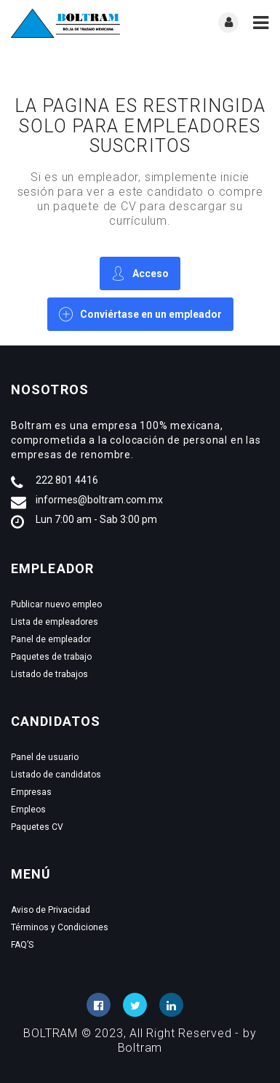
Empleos (28, 809)
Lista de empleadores (54, 622)
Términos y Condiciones (59, 927)
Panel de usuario (45, 757)
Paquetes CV (37, 827)
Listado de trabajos (49, 674)
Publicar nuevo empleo (56, 604)
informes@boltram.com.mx (99, 499)
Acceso (140, 273)
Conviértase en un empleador (140, 314)
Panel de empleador (51, 639)
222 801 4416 (67, 480)
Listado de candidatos (56, 775)
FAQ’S (22, 945)
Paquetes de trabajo (51, 657)
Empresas (31, 792)
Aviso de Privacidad (50, 910)
